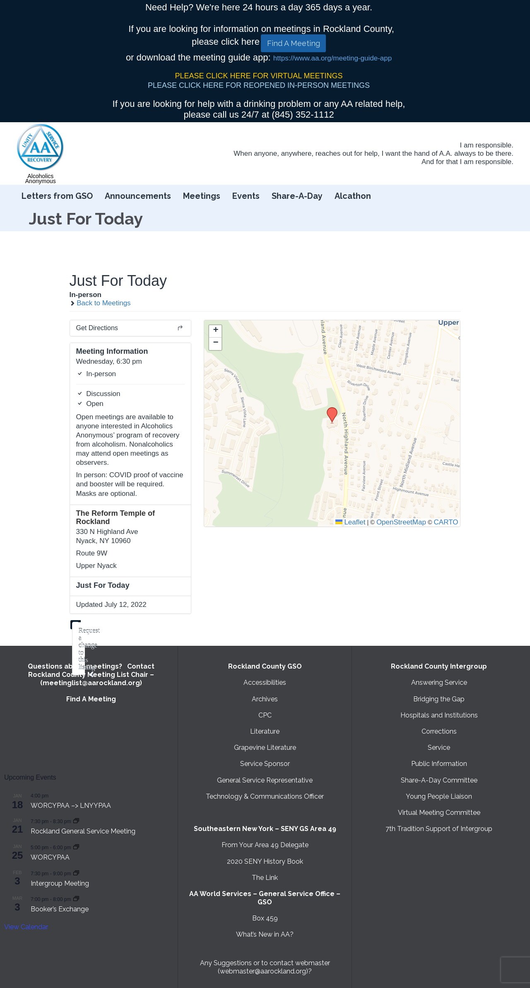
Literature (264, 731)
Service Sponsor (265, 764)
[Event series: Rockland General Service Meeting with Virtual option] (76, 821)
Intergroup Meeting (60, 883)
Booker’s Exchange (60, 909)
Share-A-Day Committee (439, 780)
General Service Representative (265, 780)
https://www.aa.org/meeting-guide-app (332, 58)
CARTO (446, 522)
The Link (265, 878)
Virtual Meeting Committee (439, 812)
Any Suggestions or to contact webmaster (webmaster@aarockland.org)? (265, 967)
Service (439, 747)
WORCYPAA (50, 857)
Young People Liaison (439, 796)
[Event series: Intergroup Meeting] (76, 873)
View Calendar (26, 927)
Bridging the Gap (439, 699)
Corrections (439, 731)
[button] (329, 409)
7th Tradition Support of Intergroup (438, 829)
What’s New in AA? (265, 934)
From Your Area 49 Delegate (265, 845)
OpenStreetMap (401, 522)
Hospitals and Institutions (439, 715)
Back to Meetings (100, 303)
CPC (265, 715)
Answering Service (439, 682)
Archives (265, 699)
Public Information (439, 764)
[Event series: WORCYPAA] (76, 847)
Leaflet (350, 522)
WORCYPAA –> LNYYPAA (71, 805)
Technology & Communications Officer (265, 796)
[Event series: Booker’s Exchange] (76, 899)
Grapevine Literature (265, 747)
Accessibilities (264, 682)
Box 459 (265, 918)
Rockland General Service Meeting (83, 831)
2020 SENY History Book (265, 861)
